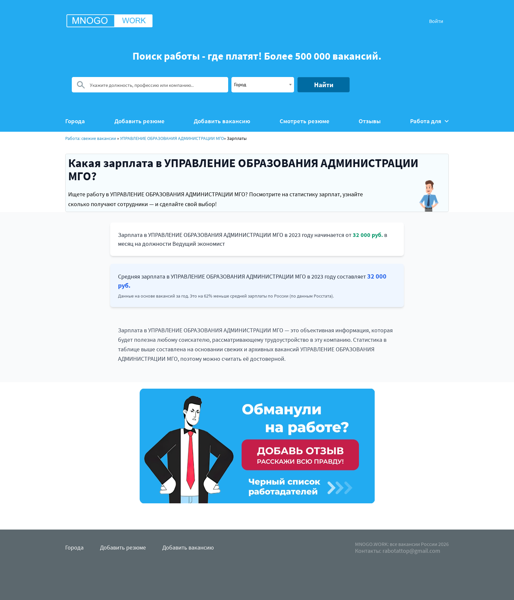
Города (75, 121)
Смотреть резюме (304, 121)
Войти (436, 21)
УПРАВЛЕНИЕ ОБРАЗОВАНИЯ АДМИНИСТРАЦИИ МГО (172, 138)
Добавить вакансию (222, 121)
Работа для (429, 121)
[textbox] (262, 84)
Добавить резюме (139, 121)
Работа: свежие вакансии (90, 138)
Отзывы (370, 121)
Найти (323, 84)
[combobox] (262, 84)
